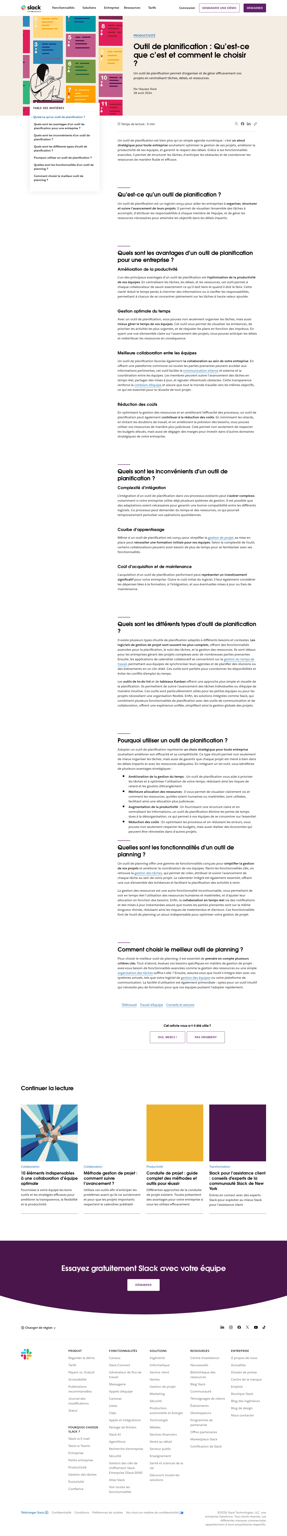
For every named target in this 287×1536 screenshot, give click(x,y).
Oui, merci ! (167, 1037)
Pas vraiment (206, 1037)
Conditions (82, 1512)
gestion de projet (220, 538)
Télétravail (129, 1005)
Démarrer (255, 8)
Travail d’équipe (151, 1005)
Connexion (187, 8)
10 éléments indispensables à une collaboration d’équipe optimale (49, 1178)
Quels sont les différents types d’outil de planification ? (60, 148)
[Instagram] (231, 1328)
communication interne (200, 371)
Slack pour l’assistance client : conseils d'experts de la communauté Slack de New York (237, 1180)
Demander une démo (219, 8)
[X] (247, 1328)
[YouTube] (256, 1328)
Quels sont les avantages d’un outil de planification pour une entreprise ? (59, 126)
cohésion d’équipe (147, 385)
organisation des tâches (135, 973)
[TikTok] (264, 1328)
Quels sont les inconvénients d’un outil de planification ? (62, 137)
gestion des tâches (148, 873)
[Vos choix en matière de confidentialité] (153, 1512)
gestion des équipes (195, 978)
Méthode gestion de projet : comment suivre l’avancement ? (111, 1178)
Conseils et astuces (180, 1005)
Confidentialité (61, 1512)
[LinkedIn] (222, 1328)
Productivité (145, 35)
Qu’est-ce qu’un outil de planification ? (59, 117)
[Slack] (31, 8)
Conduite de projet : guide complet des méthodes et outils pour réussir (172, 1178)
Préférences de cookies (107, 1512)
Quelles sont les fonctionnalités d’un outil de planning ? (64, 167)
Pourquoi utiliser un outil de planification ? (63, 157)
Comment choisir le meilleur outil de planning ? (58, 178)
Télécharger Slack (34, 1512)
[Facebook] (239, 1328)
